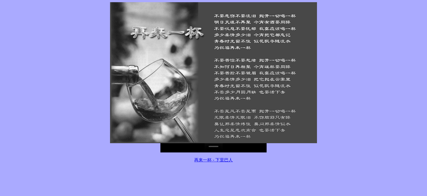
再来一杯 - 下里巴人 (213, 160)
